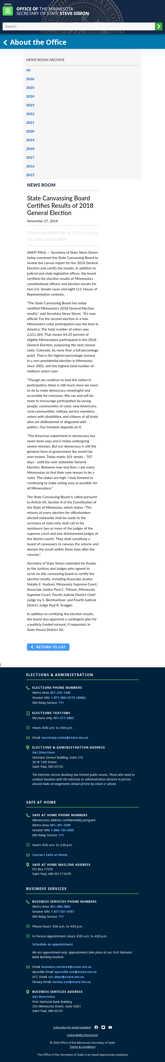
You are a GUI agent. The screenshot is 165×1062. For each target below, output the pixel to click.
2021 (30, 122)
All (28, 70)
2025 (30, 87)
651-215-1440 (60, 692)
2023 (30, 105)
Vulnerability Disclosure (82, 1035)
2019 (30, 140)
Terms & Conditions (83, 1047)
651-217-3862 (63, 718)
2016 (30, 166)
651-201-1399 (60, 825)
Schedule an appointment (52, 944)
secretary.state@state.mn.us (64, 737)
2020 (30, 131)
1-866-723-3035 (62, 830)
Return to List (50, 647)
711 (61, 703)
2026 (30, 79)
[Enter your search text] (79, 26)
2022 (30, 114)
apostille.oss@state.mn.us (76, 972)
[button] (158, 26)
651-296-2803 (60, 906)
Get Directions (43, 752)
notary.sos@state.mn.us (71, 982)
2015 (30, 175)
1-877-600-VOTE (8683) (68, 697)
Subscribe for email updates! (72, 1027)
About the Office (34, 42)
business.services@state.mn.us (66, 967)
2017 (30, 157)
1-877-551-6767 (62, 911)
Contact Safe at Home (49, 855)
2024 (30, 96)
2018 (30, 148)
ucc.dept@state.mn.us (66, 977)
